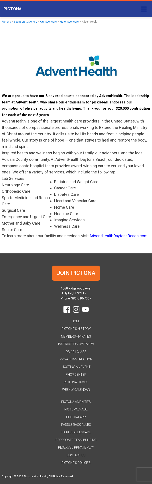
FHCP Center (76, 374)
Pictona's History (76, 328)
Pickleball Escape (76, 432)
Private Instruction (76, 359)
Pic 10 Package (76, 409)
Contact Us (76, 455)
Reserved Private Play (76, 447)
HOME (76, 321)
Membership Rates (76, 336)
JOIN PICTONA (76, 273)
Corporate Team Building (76, 440)
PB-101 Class (76, 352)
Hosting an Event (76, 367)
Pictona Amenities (76, 402)
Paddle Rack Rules (76, 424)
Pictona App (76, 417)
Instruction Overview (76, 344)
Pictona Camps (76, 382)
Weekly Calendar (76, 389)
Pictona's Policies (76, 463)
